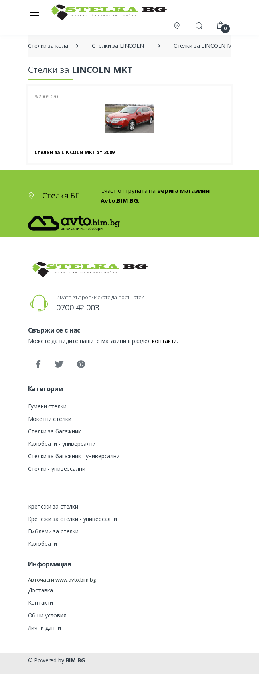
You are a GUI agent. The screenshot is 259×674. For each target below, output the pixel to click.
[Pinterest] (81, 364)
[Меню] (34, 12)
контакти (164, 341)
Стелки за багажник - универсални (74, 456)
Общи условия (47, 615)
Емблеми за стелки (53, 531)
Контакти (40, 602)
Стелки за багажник (54, 431)
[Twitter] (59, 364)
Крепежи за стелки (53, 506)
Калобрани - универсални (62, 443)
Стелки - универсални (56, 468)
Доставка (40, 590)
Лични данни (44, 627)
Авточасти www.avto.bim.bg (62, 579)
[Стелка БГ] (107, 12)
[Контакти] (177, 25)
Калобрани (42, 543)
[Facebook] (38, 364)
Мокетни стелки (49, 419)
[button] (199, 25)
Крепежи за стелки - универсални (72, 519)
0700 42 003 (77, 307)
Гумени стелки (47, 406)
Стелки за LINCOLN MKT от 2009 (74, 152)
